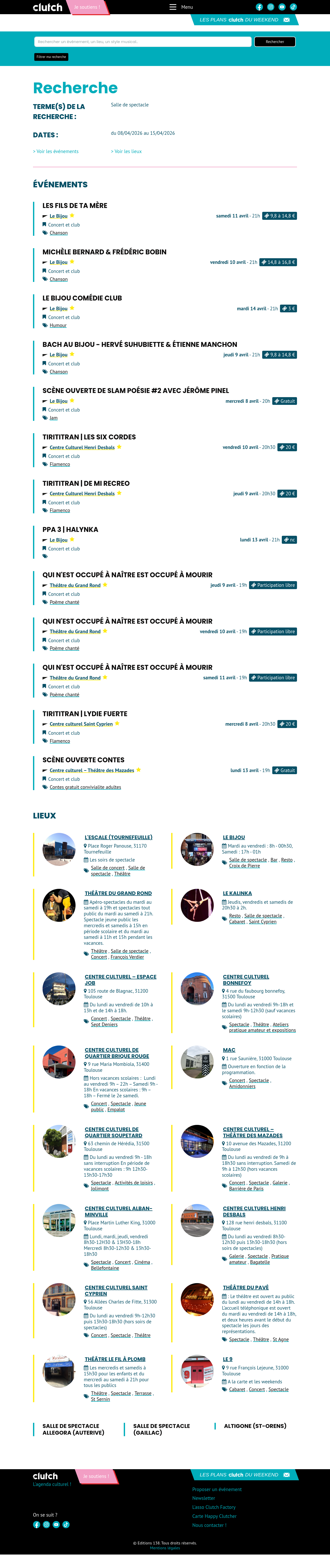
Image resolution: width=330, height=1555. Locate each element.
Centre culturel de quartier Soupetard (113, 1132)
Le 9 (228, 1359)
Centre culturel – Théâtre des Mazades (95, 771)
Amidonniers (242, 1086)
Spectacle (121, 1019)
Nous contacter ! (209, 1525)
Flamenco (60, 464)
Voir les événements (58, 152)
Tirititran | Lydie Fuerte (85, 714)
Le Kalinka (237, 894)
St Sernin (100, 1400)
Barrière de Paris (246, 1189)
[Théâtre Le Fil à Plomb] (59, 1371)
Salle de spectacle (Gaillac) (161, 1429)
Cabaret (237, 922)
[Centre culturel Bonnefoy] (197, 989)
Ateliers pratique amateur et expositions (262, 1028)
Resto (287, 860)
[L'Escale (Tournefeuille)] (59, 849)
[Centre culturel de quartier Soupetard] (59, 1141)
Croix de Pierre (244, 866)
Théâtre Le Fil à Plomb (115, 1359)
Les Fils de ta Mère (75, 206)
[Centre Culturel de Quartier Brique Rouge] (59, 1062)
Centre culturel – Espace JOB (120, 980)
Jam (53, 418)
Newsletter (203, 1498)
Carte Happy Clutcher (214, 1517)
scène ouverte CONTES (84, 760)
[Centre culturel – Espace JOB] (59, 989)
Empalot (116, 1110)
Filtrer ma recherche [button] (51, 57)
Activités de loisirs (134, 1183)
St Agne (281, 1340)
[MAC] (197, 1062)
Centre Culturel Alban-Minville (118, 1212)
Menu (181, 7)
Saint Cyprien (262, 922)
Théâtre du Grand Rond (79, 585)
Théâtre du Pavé (246, 1288)
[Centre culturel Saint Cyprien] (59, 1300)
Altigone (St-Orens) (255, 1426)
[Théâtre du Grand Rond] (59, 905)
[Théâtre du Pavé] (197, 1300)
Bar (273, 860)
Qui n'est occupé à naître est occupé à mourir (127, 575)
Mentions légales (165, 1548)
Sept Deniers (104, 1025)
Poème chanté (64, 602)
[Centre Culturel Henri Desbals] (197, 1221)
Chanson (59, 233)
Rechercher (275, 42)
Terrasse (143, 1394)
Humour (58, 326)
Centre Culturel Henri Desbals (86, 448)
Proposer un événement (217, 1489)
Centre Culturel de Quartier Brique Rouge (117, 1053)
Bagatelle (260, 1262)
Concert (99, 957)
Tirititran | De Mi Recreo (86, 483)
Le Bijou (62, 216)
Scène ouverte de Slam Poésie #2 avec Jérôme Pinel (136, 391)
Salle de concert (108, 868)
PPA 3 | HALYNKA (70, 530)
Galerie (280, 1183)
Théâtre (122, 874)
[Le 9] (197, 1371)
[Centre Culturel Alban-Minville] (59, 1221)
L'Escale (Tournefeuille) (119, 838)
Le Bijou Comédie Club (82, 298)
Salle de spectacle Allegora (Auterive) (73, 1429)
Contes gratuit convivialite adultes (85, 787)
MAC (229, 1050)
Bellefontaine (105, 1268)
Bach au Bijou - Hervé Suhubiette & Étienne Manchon (140, 345)
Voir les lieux (128, 152)
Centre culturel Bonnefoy (246, 980)
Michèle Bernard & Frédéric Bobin (105, 252)
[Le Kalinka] (197, 905)
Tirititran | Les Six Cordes (89, 437)
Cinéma (142, 1262)
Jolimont (100, 1189)
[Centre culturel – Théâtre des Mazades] (197, 1141)
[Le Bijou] (197, 849)
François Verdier (127, 957)
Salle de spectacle (248, 860)
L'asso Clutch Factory (214, 1507)
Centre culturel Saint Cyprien (85, 724)
